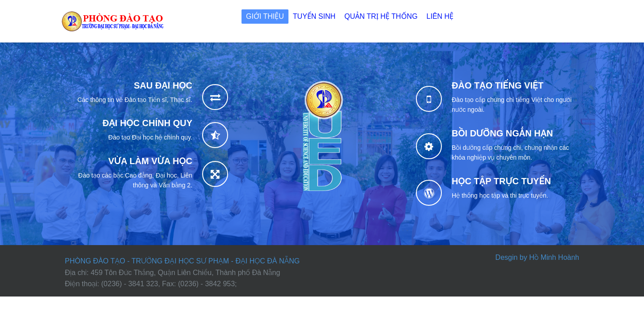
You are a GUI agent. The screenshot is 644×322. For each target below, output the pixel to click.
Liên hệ (440, 16)
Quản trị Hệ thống (381, 16)
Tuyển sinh (314, 16)
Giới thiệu (265, 16)
